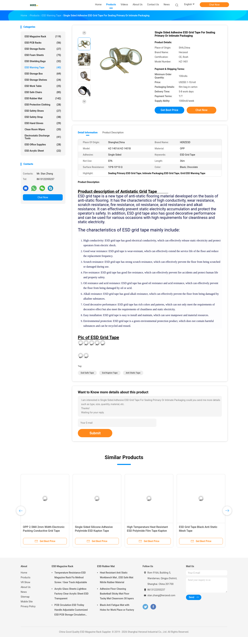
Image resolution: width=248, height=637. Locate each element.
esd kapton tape (110, 373)
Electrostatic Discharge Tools (43, 137)
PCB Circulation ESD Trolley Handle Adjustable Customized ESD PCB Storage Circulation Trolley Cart (71, 610)
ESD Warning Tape (43, 67)
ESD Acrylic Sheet (43, 150)
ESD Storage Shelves (43, 80)
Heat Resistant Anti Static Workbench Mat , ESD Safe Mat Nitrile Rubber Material (116, 577)
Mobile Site (27, 601)
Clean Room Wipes (43, 129)
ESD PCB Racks (43, 42)
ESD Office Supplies (43, 144)
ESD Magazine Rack (43, 36)
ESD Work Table (43, 86)
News (24, 592)
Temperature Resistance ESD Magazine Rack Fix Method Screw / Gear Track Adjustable (70, 577)
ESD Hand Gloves (43, 123)
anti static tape (133, 373)
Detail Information (87, 132)
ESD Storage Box (43, 73)
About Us (25, 587)
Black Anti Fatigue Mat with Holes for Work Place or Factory (117, 607)
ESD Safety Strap (43, 117)
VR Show (25, 582)
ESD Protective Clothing (43, 104)
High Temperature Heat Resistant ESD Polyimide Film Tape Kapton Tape (147, 530)
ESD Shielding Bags (43, 61)
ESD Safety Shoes (43, 111)
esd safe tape (87, 373)
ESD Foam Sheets (43, 55)
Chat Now (214, 4)
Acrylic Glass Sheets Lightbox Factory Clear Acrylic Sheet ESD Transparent (71, 593)
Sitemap (25, 596)
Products (25, 577)
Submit (95, 433)
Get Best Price (169, 110)
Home (24, 572)
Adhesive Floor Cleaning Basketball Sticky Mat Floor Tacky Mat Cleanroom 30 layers (117, 593)
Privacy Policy (28, 606)
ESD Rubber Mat (43, 98)
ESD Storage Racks (43, 49)
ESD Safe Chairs (43, 92)
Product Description (112, 132)
